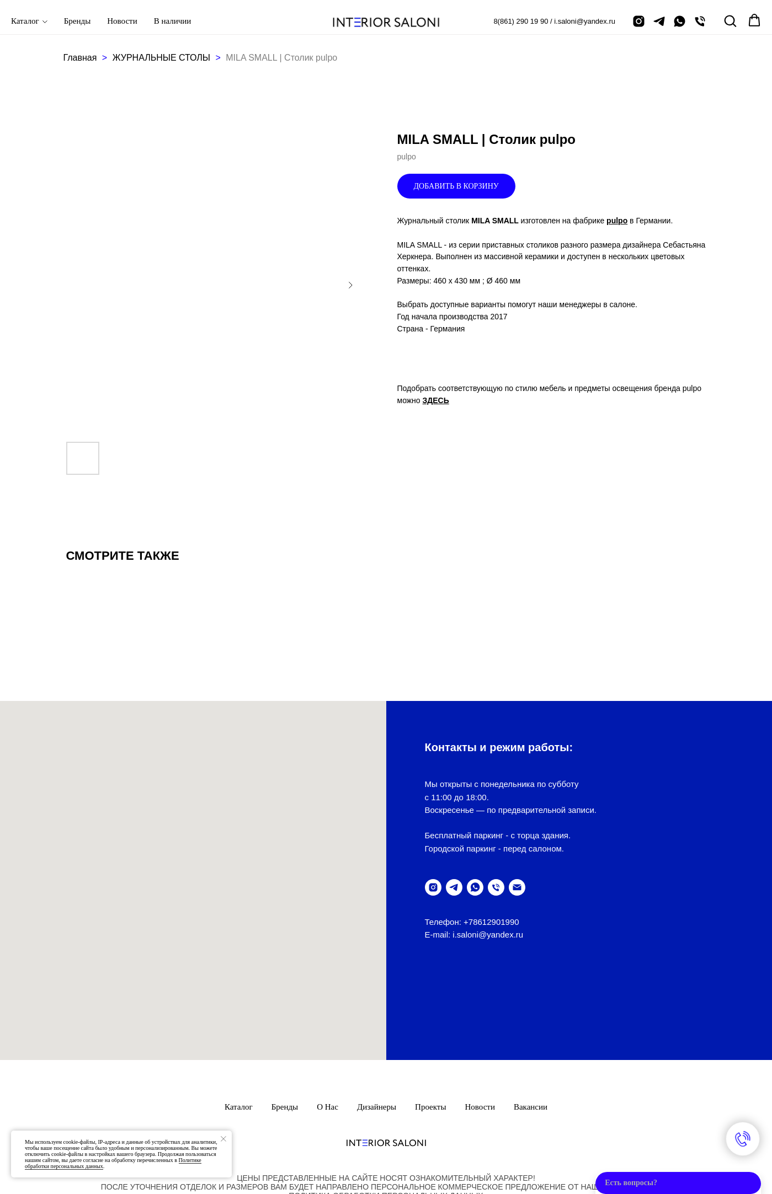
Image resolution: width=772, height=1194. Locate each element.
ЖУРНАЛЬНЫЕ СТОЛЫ (163, 57)
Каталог (25, 21)
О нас (327, 1026)
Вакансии (530, 1026)
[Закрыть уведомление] (223, 1138)
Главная (80, 57)
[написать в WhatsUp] (475, 887)
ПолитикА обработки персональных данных (386, 1115)
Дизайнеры (376, 1026)
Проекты (430, 1026)
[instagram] (639, 21)
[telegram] (659, 21)
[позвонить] (700, 21)
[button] (730, 20)
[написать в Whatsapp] (679, 21)
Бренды (77, 21)
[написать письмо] (517, 887)
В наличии (172, 21)
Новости (122, 21)
